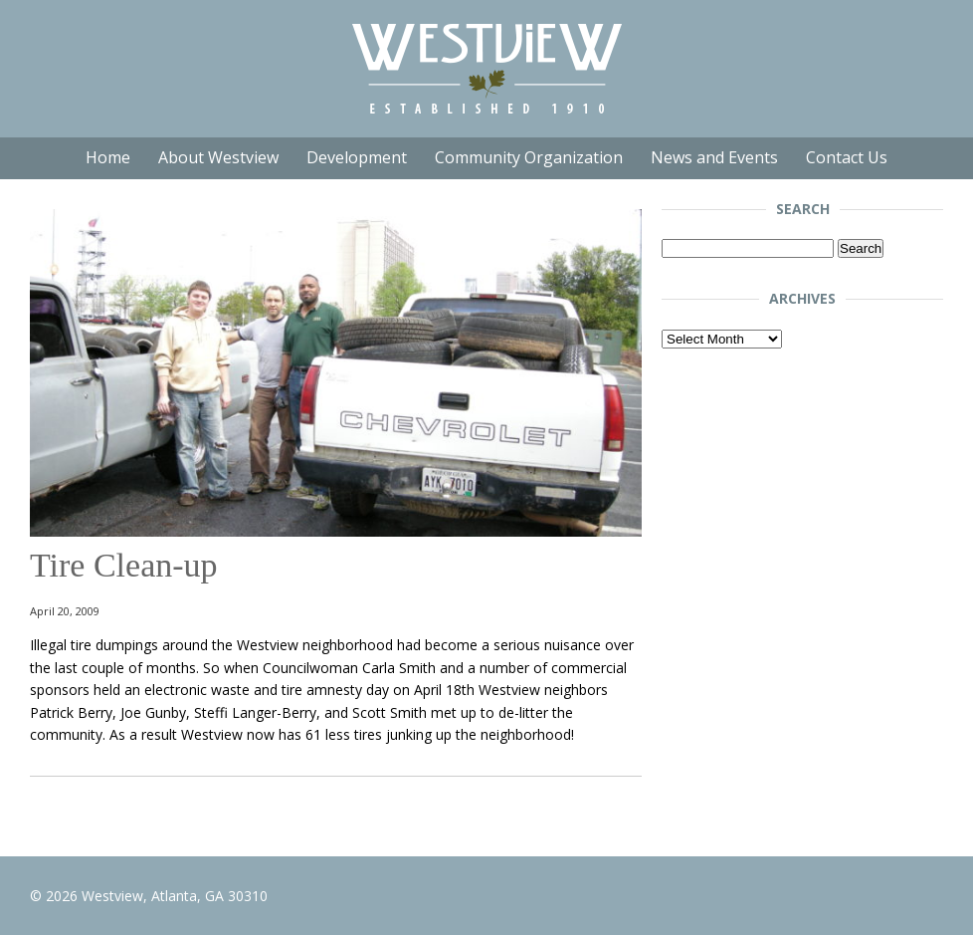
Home (108, 157)
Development (356, 157)
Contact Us (846, 157)
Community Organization (529, 157)
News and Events (714, 157)
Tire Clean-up (124, 565)
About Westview (218, 157)
